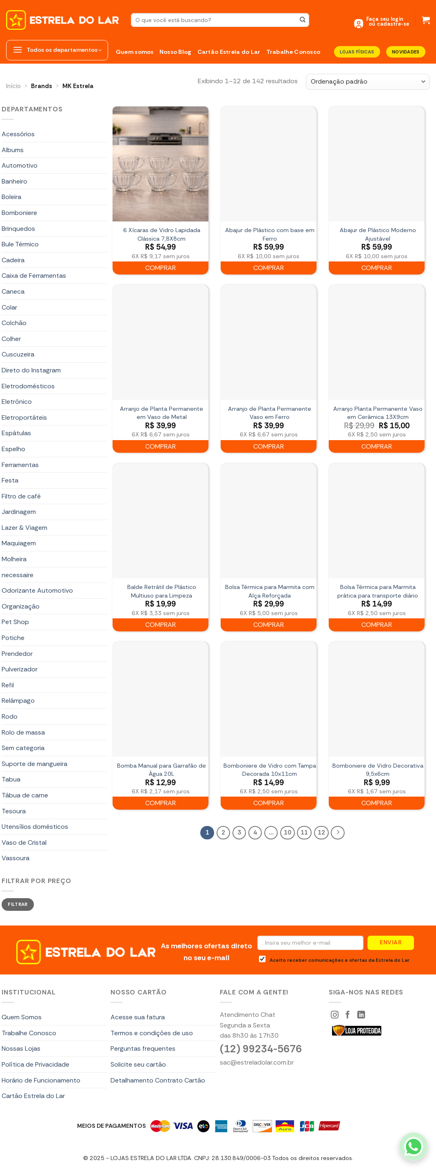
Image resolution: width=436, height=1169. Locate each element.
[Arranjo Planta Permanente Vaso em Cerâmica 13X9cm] (377, 342)
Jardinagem (19, 511)
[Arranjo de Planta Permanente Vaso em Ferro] (268, 342)
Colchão (14, 323)
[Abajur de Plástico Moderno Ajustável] (377, 163)
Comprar (160, 267)
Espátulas (16, 433)
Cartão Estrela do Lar (229, 51)
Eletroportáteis (24, 417)
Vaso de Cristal (24, 842)
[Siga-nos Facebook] (348, 1015)
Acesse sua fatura (138, 1017)
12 (321, 832)
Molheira (14, 559)
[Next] (338, 833)
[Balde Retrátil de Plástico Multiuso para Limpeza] (160, 520)
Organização (21, 606)
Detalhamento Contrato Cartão (158, 1080)
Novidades (406, 52)
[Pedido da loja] (368, 82)
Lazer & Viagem (24, 527)
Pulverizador (20, 669)
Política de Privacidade (35, 1064)
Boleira (11, 197)
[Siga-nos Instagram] (335, 1015)
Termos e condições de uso (152, 1033)
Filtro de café (21, 496)
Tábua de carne (25, 795)
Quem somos (135, 51)
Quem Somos (22, 1017)
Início (13, 86)
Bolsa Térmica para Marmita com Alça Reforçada (269, 591)
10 (287, 832)
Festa (10, 480)
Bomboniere (19, 212)
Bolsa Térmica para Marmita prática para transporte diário (377, 591)
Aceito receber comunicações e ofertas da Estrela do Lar (334, 959)
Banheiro (14, 181)
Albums (13, 150)
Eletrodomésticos (28, 386)
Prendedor (17, 653)
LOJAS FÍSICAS (357, 52)
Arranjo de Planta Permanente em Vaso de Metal (161, 413)
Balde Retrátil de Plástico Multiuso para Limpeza (161, 591)
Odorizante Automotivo (37, 590)
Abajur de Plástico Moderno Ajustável (378, 234)
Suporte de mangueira (34, 763)
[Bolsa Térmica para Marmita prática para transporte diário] (377, 520)
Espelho (13, 449)
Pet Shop (15, 622)
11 (304, 832)
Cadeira (13, 260)
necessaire (17, 575)
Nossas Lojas (21, 1048)
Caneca (13, 291)
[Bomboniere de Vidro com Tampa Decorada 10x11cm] (268, 699)
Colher (11, 338)
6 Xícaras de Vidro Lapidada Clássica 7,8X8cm (161, 234)
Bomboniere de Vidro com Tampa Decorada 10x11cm (270, 769)
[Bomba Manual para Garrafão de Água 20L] (160, 699)
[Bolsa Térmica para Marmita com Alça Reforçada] (268, 520)
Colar (9, 307)
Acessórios (18, 134)
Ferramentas (20, 465)
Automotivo (20, 165)
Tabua (11, 779)
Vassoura (15, 858)
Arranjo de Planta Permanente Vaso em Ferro (269, 413)
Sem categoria (23, 748)
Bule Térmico (20, 244)
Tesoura (14, 811)
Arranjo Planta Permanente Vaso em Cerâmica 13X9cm (378, 413)
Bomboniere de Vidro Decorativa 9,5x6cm (377, 769)
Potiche (13, 637)
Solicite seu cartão (138, 1064)
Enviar (391, 942)
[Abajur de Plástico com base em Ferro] (268, 163)
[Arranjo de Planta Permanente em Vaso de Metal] (160, 342)
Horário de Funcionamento (41, 1080)
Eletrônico (17, 401)
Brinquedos (18, 228)
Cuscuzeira (18, 354)
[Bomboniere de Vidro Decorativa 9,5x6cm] (377, 699)
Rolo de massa (23, 732)
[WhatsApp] (413, 1146)
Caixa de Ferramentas (34, 275)
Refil (8, 685)
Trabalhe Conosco (293, 51)
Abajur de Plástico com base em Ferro (269, 234)
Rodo (10, 716)
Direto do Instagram (31, 370)
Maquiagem (19, 543)
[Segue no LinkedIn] (361, 1015)
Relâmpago (18, 700)
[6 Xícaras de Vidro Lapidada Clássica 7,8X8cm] (160, 163)
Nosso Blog (175, 51)
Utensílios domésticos (35, 826)
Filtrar (18, 904)
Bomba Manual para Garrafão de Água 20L (161, 769)
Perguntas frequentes (143, 1048)
